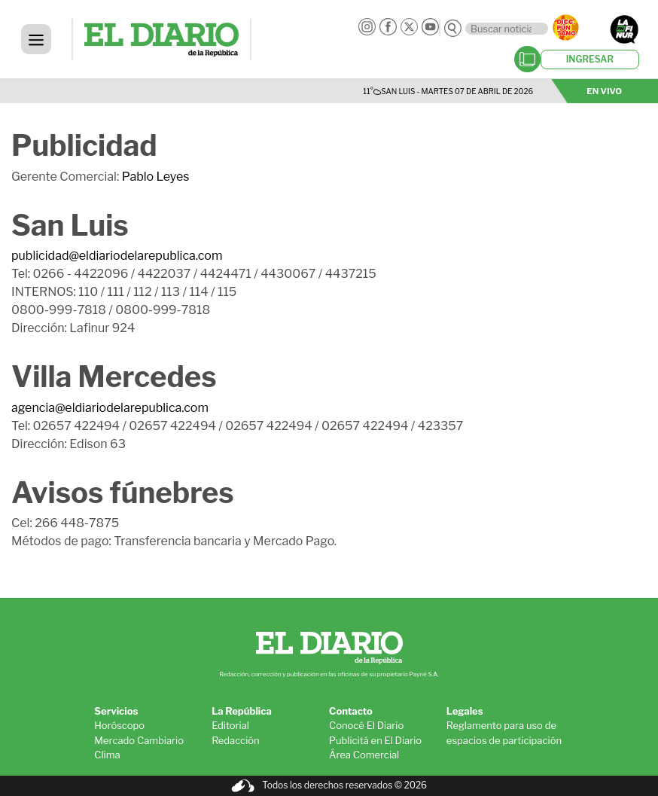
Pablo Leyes (156, 176)
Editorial (230, 725)
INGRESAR (590, 59)
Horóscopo (119, 725)
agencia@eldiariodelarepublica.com (110, 408)
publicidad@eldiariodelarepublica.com (116, 256)
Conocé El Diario (366, 725)
